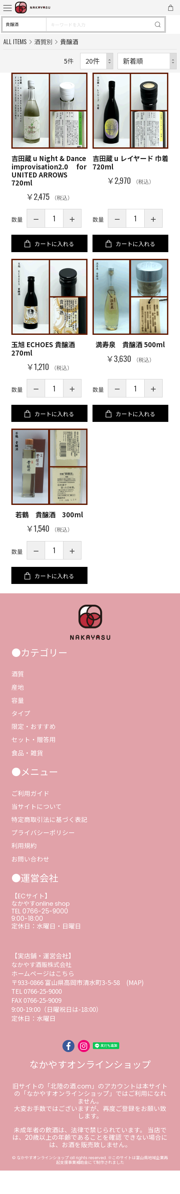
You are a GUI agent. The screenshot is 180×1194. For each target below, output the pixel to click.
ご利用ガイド (30, 816)
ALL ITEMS (15, 41)
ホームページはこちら (42, 996)
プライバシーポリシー (43, 855)
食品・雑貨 (27, 775)
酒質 (17, 696)
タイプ (20, 736)
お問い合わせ (30, 882)
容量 (17, 723)
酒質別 (43, 41)
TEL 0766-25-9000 (39, 934)
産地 (17, 710)
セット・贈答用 (33, 762)
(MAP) (135, 1005)
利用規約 (24, 868)
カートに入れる (54, 249)
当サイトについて (36, 829)
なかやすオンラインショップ (90, 1088)
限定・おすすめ (33, 749)
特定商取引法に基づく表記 (49, 842)
